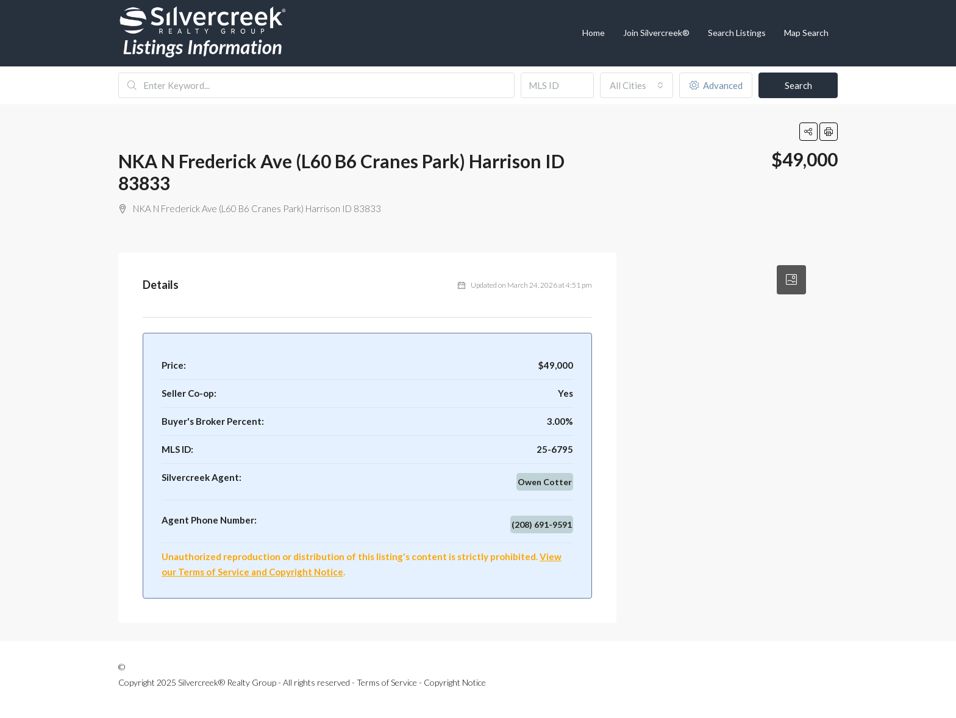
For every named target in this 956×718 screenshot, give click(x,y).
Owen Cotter (545, 482)
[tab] (791, 279)
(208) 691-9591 (542, 524)
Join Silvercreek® (656, 32)
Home (593, 32)
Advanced (716, 85)
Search (798, 85)
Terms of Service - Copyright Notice (421, 682)
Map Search (806, 32)
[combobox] (636, 85)
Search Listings (737, 32)
